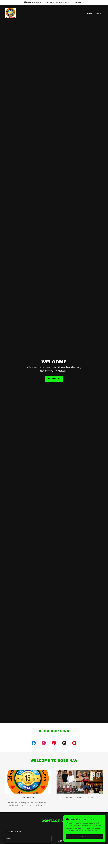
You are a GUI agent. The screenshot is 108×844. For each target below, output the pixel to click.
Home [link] (89, 13)
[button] (99, 13)
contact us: (54, 379)
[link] (10, 13)
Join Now (78, 2)
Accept (84, 836)
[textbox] (28, 838)
